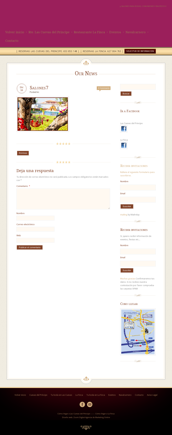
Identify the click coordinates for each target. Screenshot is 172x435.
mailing (123, 214)
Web (18, 235)
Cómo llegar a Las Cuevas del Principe (73, 414)
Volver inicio (14, 32)
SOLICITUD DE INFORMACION (140, 51)
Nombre (20, 213)
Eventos (115, 32)
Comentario (23, 186)
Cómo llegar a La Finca (105, 414)
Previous (23, 153)
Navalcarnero (135, 32)
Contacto (11, 40)
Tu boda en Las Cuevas (61, 395)
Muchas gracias (127, 278)
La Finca (79, 395)
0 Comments (103, 88)
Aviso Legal (152, 395)
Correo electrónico (25, 224)
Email (122, 193)
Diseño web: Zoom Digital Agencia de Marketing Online (86, 417)
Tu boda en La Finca (95, 395)
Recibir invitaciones (134, 166)
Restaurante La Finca (89, 32)
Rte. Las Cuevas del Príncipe (49, 32)
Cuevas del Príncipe (38, 395)
